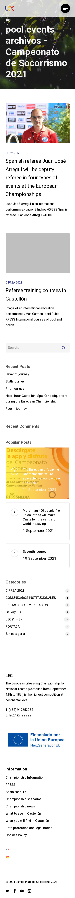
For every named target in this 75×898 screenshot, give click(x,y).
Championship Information (25, 777)
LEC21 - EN (12, 153)
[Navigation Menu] (65, 8)
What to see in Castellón (23, 813)
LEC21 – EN (14, 619)
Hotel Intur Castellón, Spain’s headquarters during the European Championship (36, 399)
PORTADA (13, 626)
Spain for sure (16, 792)
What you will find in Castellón (27, 820)
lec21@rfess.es (20, 715)
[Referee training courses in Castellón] (38, 253)
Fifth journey (15, 388)
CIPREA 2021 (14, 283)
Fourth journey (16, 408)
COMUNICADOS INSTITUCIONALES (31, 597)
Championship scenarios (23, 799)
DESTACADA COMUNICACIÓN (27, 605)
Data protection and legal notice (29, 828)
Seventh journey (17, 374)
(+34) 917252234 (21, 709)
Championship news (20, 806)
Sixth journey (15, 381)
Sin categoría (15, 633)
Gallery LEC (14, 612)
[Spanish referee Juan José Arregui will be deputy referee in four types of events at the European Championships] (38, 123)
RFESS (10, 784)
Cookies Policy (16, 835)
